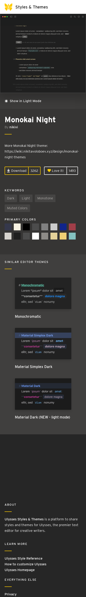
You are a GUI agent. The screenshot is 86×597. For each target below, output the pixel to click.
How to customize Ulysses (25, 564)
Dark (10, 198)
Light (26, 198)
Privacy (11, 594)
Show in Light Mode (23, 101)
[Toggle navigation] (76, 6)
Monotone (45, 198)
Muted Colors (17, 208)
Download (16, 171)
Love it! (55, 171)
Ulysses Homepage (20, 570)
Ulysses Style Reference (23, 558)
